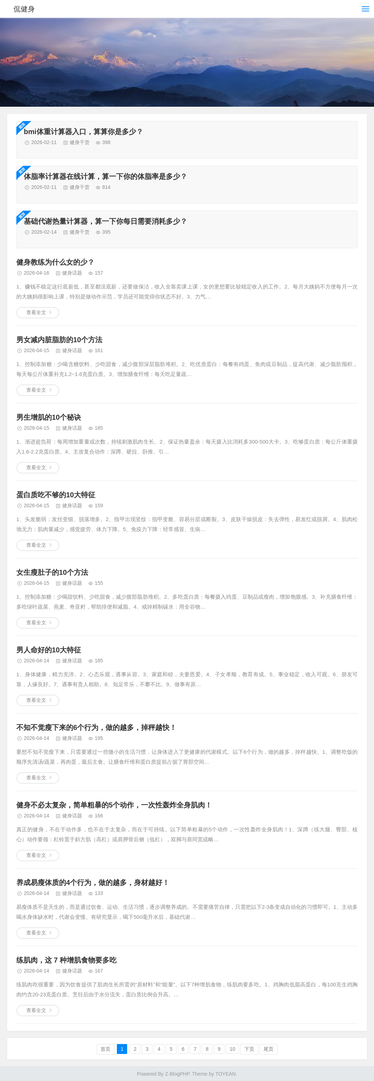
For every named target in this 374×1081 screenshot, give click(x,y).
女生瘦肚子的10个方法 (52, 572)
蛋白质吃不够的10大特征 (55, 495)
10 (232, 1049)
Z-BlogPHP (177, 1074)
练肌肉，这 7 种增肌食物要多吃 (66, 960)
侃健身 (24, 9)
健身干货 (80, 142)
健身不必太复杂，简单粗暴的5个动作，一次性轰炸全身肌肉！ (114, 805)
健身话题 (72, 273)
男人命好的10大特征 (48, 650)
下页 (249, 1049)
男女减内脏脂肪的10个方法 (59, 340)
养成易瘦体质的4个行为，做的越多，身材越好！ (92, 882)
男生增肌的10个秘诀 (48, 417)
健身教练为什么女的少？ (55, 262)
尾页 (268, 1049)
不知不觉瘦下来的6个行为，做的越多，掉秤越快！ (96, 727)
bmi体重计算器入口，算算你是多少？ (83, 132)
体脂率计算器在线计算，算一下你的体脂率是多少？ (105, 176)
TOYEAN (225, 1074)
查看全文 (36, 312)
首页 (105, 1049)
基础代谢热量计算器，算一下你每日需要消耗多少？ (105, 221)
